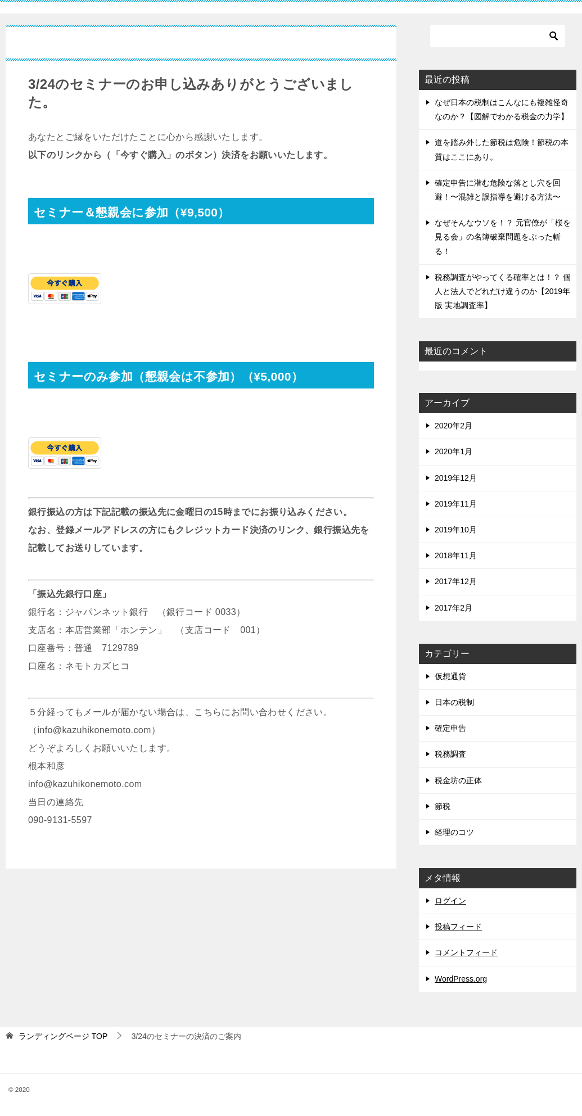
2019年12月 (456, 477)
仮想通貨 (450, 676)
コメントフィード (466, 952)
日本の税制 (454, 702)
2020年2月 (453, 425)
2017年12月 (456, 581)
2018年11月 (456, 555)
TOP (63, 1036)
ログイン (450, 900)
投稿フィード (458, 926)
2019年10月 (456, 529)
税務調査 (450, 753)
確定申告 (450, 728)
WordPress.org (461, 978)
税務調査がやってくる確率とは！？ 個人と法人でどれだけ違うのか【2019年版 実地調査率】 (503, 291)
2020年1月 (453, 451)
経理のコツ (454, 832)
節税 (442, 806)
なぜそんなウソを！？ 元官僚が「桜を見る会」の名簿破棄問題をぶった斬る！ (503, 236)
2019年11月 (456, 503)
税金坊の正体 (458, 780)
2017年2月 (453, 607)
